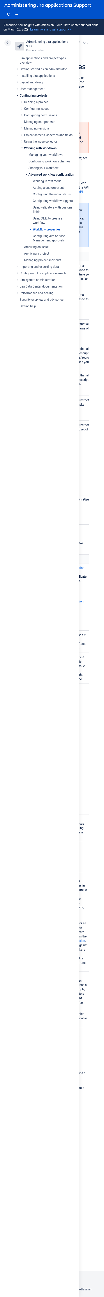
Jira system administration (38, 280)
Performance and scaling (36, 293)
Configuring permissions (40, 115)
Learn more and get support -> (50, 29)
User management (32, 89)
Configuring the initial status (52, 194)
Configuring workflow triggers (53, 201)
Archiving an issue (36, 247)
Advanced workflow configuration (51, 174)
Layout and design (32, 82)
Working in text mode (47, 181)
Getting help (28, 306)
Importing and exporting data (39, 266)
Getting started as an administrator (43, 69)
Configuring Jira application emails (43, 273)
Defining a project (36, 102)
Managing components (39, 122)
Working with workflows (40, 148)
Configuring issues (36, 108)
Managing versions (37, 128)
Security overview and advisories (41, 299)
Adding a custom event (48, 187)
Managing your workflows (45, 155)
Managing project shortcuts (42, 260)
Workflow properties (46, 229)
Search (8, 14)
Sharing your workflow (43, 168)
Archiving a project (36, 253)
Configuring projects (34, 95)
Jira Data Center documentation (41, 286)
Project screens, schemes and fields (48, 135)
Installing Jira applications (37, 75)
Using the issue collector (40, 141)
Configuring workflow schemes (49, 161)
